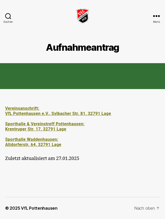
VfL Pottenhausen (39, 208)
